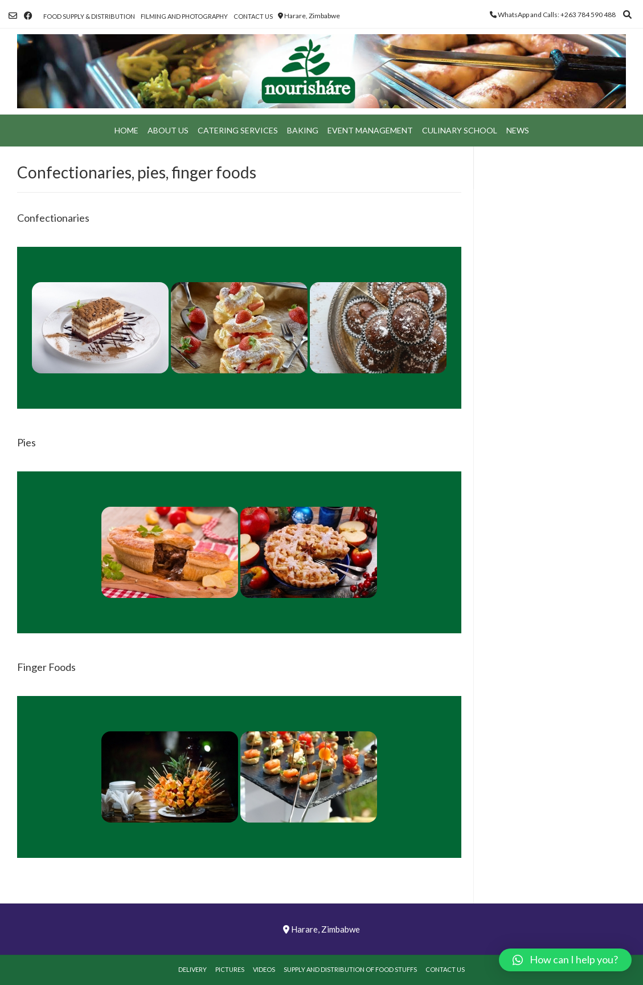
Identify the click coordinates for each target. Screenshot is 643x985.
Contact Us (253, 16)
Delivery (192, 969)
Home (126, 130)
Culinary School (459, 130)
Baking (302, 130)
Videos (264, 969)
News (517, 130)
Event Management (370, 130)
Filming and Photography (184, 16)
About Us (168, 130)
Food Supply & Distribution (89, 16)
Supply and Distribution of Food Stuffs (350, 969)
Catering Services (238, 130)
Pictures (229, 969)
